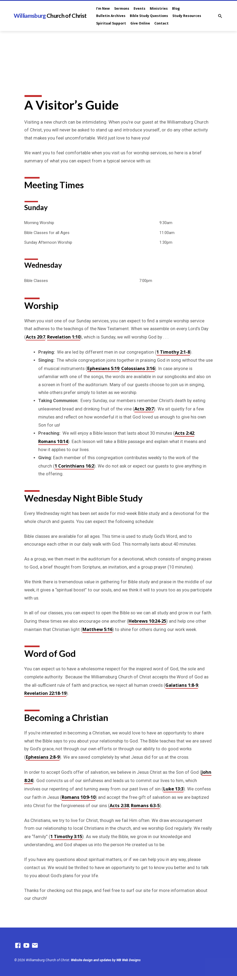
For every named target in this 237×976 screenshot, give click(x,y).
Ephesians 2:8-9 (43, 757)
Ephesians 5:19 (103, 368)
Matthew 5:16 (97, 629)
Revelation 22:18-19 (45, 693)
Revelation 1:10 (63, 337)
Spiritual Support (111, 23)
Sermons (121, 8)
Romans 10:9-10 (78, 797)
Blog (176, 8)
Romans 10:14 (53, 441)
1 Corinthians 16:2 (74, 466)
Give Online (140, 23)
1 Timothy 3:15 (66, 836)
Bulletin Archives (111, 15)
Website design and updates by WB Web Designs (106, 960)
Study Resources (186, 15)
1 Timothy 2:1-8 (173, 352)
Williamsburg (50, 15)
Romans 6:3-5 (145, 805)
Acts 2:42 (184, 433)
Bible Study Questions (149, 15)
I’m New (103, 8)
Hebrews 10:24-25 (147, 621)
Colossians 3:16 (138, 368)
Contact (161, 23)
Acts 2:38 (119, 805)
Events (139, 8)
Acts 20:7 (35, 337)
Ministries (159, 8)
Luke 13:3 (173, 789)
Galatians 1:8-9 (181, 685)
